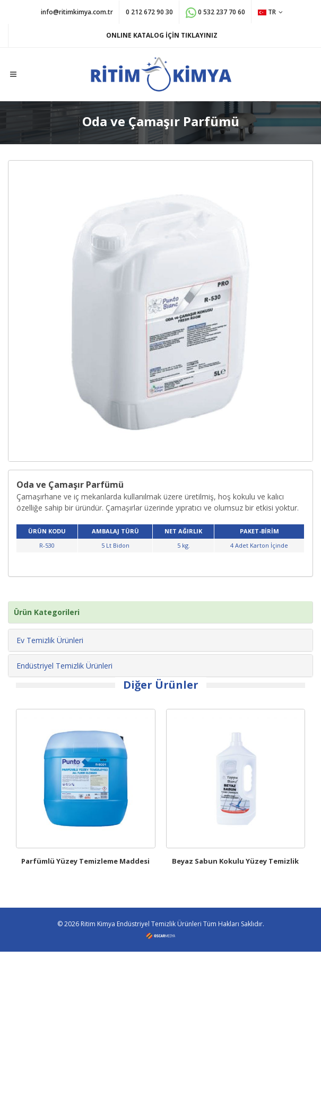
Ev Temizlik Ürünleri (49, 640)
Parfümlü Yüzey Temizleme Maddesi (85, 861)
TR (270, 12)
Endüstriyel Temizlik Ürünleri (64, 666)
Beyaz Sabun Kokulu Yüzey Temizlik (235, 861)
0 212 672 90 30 (149, 11)
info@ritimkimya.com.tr (77, 11)
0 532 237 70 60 (215, 12)
